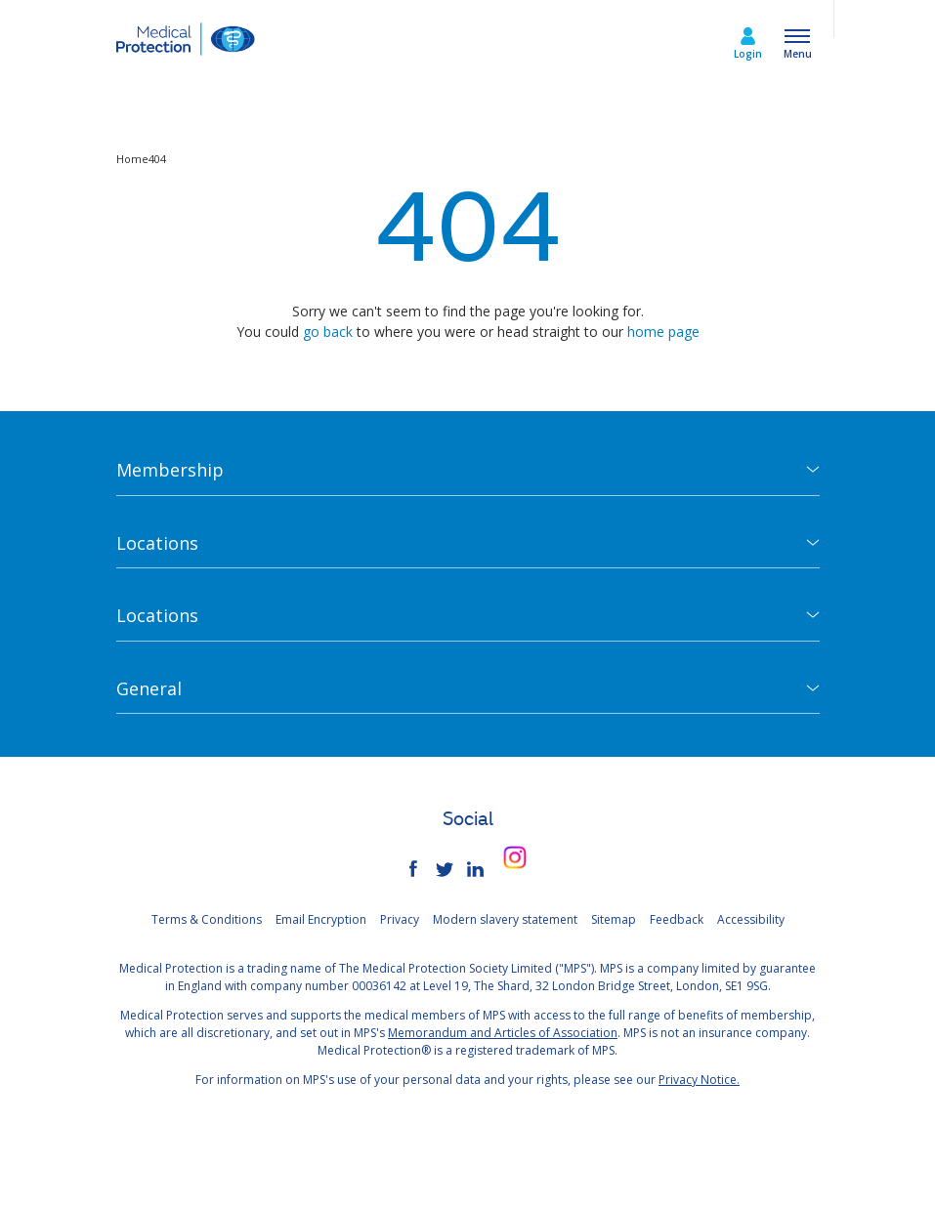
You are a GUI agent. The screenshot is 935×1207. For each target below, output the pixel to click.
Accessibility (751, 919)
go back (328, 331)
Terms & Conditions (206, 919)
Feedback (676, 919)
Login (748, 54)
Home (132, 158)
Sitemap (613, 919)
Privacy (399, 919)
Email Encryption (321, 919)
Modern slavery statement (505, 919)
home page (663, 331)
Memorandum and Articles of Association (502, 1032)
